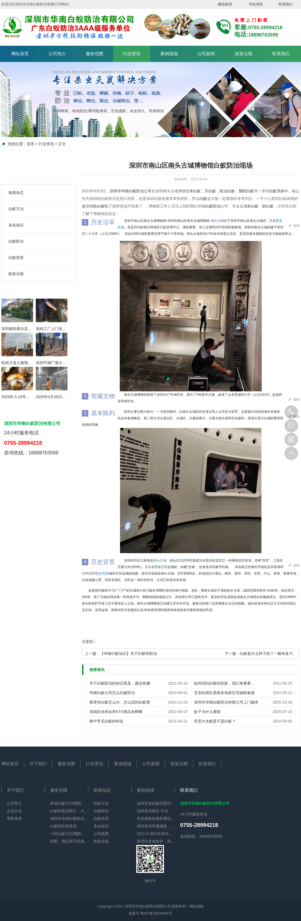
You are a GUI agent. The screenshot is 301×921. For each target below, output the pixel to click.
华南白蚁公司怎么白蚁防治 (112, 693)
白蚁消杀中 (278, 191)
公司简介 (57, 53)
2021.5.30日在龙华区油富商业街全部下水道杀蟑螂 (156, 833)
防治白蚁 (227, 191)
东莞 (257, 573)
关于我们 (38, 763)
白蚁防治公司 (140, 191)
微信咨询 (225, 4)
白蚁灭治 (16, 209)
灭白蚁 (210, 191)
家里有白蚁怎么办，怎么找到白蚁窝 (119, 702)
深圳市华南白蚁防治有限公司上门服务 (226, 702)
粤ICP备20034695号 (156, 913)
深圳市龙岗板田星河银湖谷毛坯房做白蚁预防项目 (156, 803)
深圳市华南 (119, 191)
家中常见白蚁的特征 (106, 721)
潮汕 (218, 573)
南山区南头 (142, 221)
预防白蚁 (246, 191)
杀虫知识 (16, 225)
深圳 (247, 573)
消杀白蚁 (250, 206)
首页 (30, 144)
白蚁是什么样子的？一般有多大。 (268, 653)
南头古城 (217, 221)
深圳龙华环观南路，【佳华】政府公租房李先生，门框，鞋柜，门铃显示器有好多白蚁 (156, 826)
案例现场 (169, 53)
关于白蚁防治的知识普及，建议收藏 (119, 683)
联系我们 (286, 4)
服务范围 (94, 53)
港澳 (286, 573)
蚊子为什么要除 (207, 711)
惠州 (237, 573)
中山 (267, 573)
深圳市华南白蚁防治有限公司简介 (69, 818)
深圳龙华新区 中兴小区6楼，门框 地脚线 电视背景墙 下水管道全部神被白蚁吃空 (156, 811)
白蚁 (203, 198)
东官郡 (104, 573)
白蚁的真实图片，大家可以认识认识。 (69, 811)
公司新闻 (206, 53)
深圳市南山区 (240, 221)
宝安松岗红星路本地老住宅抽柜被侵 (224, 693)
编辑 (294, 225)
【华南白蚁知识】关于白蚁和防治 (128, 653)
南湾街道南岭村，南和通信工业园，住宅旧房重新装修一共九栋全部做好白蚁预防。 (156, 841)
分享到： (89, 641)
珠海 (276, 573)
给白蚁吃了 (102, 206)
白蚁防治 (16, 241)
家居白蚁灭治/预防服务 (69, 803)
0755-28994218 (291, 412)
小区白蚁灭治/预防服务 (69, 833)
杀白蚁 (195, 191)
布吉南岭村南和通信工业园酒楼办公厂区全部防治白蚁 (156, 818)
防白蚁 (268, 206)
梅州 (228, 573)
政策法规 (243, 53)
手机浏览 (256, 4)
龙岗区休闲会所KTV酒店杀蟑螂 (115, 711)
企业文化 (14, 811)
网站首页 (20, 53)
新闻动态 (16, 192)
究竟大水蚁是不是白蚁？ (215, 721)
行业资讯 (131, 53)
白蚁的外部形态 (63, 826)
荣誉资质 (14, 818)
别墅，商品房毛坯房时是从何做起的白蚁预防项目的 (69, 841)
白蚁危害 (16, 257)
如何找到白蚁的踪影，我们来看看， (224, 683)
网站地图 (196, 906)
